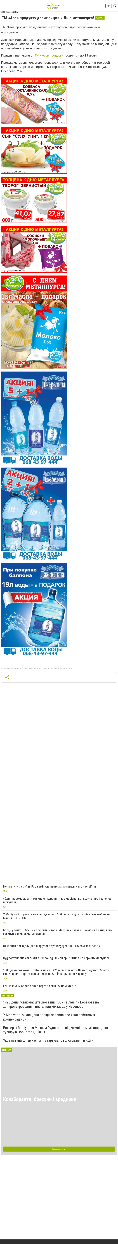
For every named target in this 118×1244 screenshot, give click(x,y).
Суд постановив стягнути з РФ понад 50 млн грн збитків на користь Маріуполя (56, 958)
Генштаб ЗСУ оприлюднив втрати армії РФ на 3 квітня (39, 986)
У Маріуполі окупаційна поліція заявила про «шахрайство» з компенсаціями (49, 1017)
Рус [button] (108, 5)
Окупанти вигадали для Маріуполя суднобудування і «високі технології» (51, 946)
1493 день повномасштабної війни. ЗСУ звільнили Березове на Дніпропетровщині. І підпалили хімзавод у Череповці (51, 1004)
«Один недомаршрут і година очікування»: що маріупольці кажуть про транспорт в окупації (58, 900)
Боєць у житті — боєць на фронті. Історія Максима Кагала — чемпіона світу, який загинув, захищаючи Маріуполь (57, 932)
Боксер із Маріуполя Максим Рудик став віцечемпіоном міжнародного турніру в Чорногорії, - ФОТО (56, 1030)
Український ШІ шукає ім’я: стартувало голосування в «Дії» (48, 1040)
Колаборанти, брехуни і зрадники (39, 1099)
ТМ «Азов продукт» (49, 55)
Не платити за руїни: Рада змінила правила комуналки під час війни (49, 886)
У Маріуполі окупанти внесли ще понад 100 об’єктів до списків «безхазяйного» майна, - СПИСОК (56, 916)
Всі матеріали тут (59, 1149)
